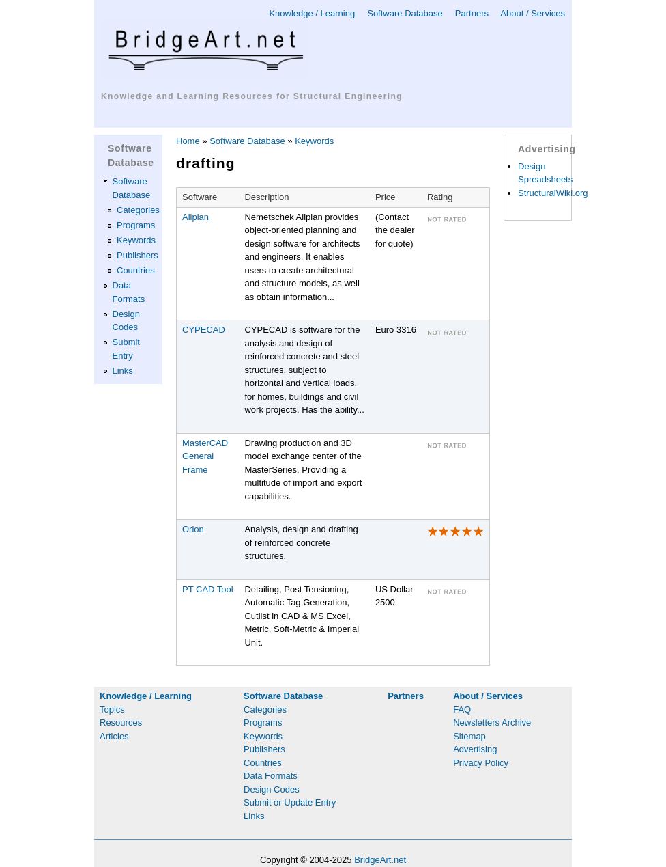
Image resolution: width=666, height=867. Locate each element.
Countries (136, 270)
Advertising (475, 749)
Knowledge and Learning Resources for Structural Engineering (252, 96)
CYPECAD (203, 330)
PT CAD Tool (207, 589)
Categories (138, 210)
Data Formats (271, 776)
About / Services (532, 13)
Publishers (137, 255)
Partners (472, 13)
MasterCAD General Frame (205, 456)
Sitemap (469, 736)
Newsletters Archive (492, 722)
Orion (193, 529)
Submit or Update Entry (290, 802)
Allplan (195, 217)
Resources (121, 722)
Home (188, 141)
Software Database (405, 13)
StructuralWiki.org (553, 193)
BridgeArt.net (380, 860)
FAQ (462, 709)
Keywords (136, 240)
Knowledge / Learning (312, 13)
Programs (136, 225)
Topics (112, 709)
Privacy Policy (480, 763)
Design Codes (272, 789)
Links (123, 371)
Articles (114, 736)
